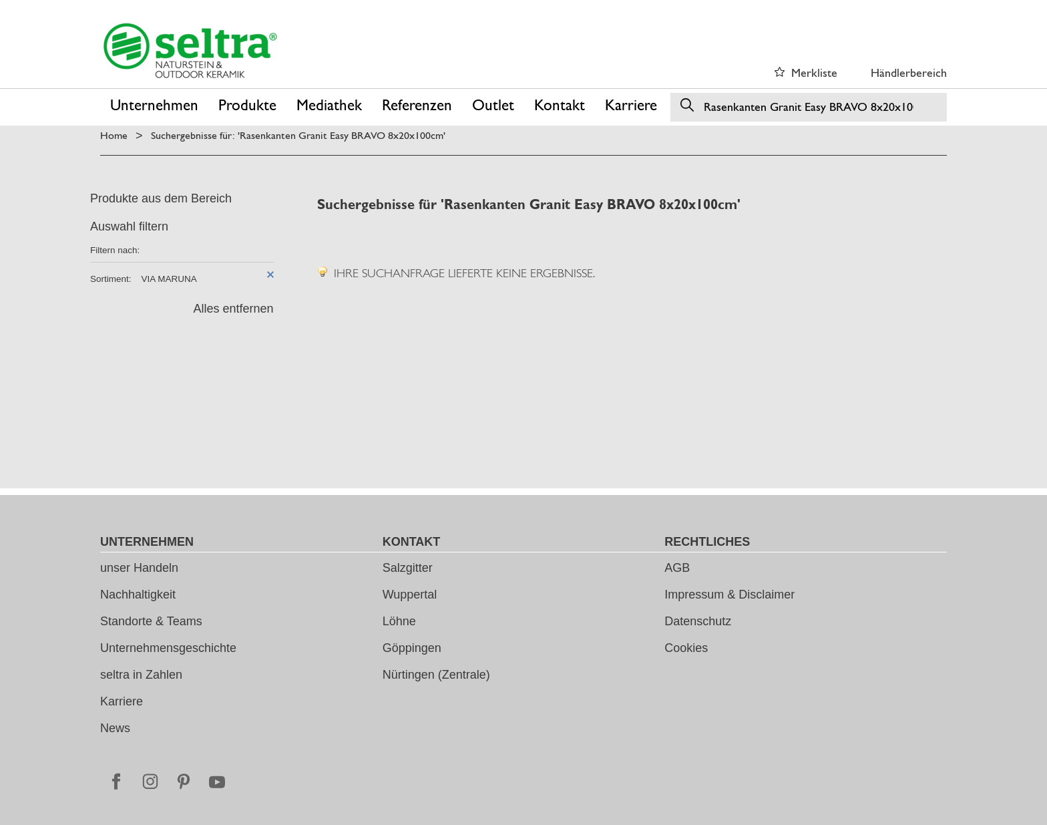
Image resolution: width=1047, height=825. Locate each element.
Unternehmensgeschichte (168, 648)
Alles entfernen (233, 308)
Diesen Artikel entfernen (270, 274)
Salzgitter (408, 567)
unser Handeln (139, 567)
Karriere (121, 701)
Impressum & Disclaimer (729, 594)
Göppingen (412, 648)
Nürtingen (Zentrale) (436, 674)
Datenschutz (697, 621)
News (115, 728)
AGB (677, 567)
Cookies (686, 648)
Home (114, 135)
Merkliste (814, 72)
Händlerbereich (909, 72)
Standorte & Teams (151, 621)
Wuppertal (410, 594)
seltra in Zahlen (141, 674)
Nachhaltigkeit (138, 594)
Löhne (399, 621)
